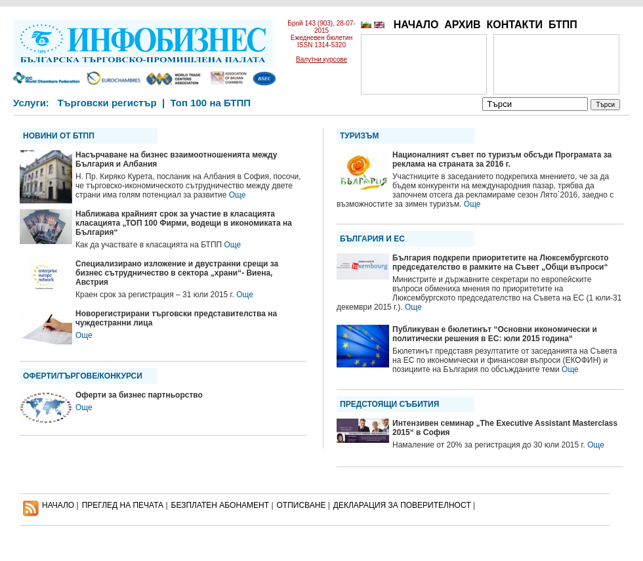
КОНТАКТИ (514, 24)
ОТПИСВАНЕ (301, 505)
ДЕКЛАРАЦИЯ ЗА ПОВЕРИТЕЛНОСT (402, 505)
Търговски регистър (106, 102)
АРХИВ (462, 24)
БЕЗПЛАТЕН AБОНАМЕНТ (220, 505)
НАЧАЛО (416, 24)
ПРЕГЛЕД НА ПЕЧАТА (122, 505)
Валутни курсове (321, 59)
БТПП (563, 24)
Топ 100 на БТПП (211, 102)
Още (237, 194)
